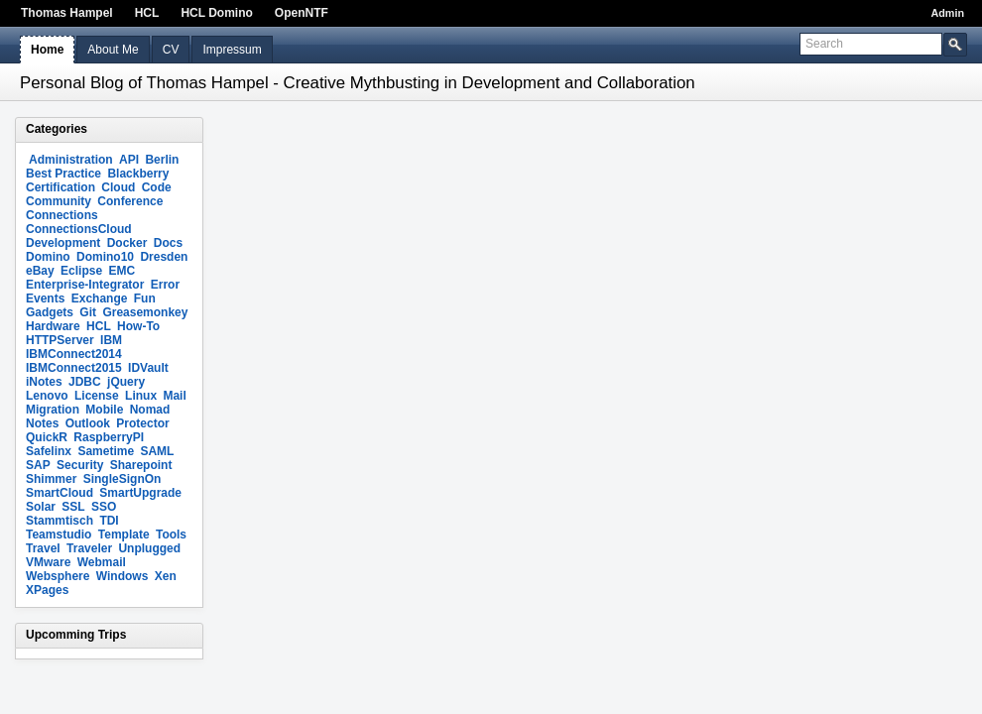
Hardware (53, 326)
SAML (157, 451)
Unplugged (149, 548)
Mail (174, 396)
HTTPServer (60, 340)
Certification (60, 187)
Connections (62, 215)
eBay (40, 271)
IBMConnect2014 (74, 354)
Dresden (163, 257)
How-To (138, 326)
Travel (43, 548)
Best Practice (63, 173)
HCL (147, 13)
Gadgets (49, 312)
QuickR (46, 437)
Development (63, 243)
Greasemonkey (144, 312)
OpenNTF (301, 13)
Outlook (87, 423)
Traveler (89, 548)
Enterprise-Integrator (85, 285)
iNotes (44, 382)
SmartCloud (59, 493)
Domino (48, 257)
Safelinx (48, 451)
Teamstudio (58, 534)
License (96, 396)
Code (157, 187)
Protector (142, 423)
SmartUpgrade (140, 493)
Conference (130, 201)
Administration (71, 160)
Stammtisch (59, 521)
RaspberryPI (108, 437)
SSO (103, 507)
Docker (127, 243)
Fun (145, 298)
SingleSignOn (122, 479)
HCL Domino (216, 13)
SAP (38, 465)
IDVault (148, 368)
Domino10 (105, 257)
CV (171, 50)
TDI (108, 521)
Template (124, 534)
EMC (121, 271)
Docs (168, 243)
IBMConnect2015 (74, 368)
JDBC (84, 382)
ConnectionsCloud (79, 229)
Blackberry (138, 173)
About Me (112, 50)
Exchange (99, 298)
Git (87, 312)
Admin (947, 13)
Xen (166, 576)
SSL (72, 507)
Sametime (105, 451)
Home (47, 50)
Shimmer (51, 479)
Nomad (150, 409)
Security (80, 465)
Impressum (231, 50)
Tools (171, 534)
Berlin (162, 160)
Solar (41, 507)
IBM (111, 340)
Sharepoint (141, 465)
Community (58, 201)
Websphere (57, 576)
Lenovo (47, 396)
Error (165, 285)
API (129, 160)
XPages (47, 590)
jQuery (126, 382)
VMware (48, 562)
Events (45, 298)
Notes (42, 423)
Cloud (118, 187)
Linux (141, 396)
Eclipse (81, 271)
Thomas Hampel (67, 13)
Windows (122, 576)
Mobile (104, 409)
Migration (52, 409)
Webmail (101, 562)
